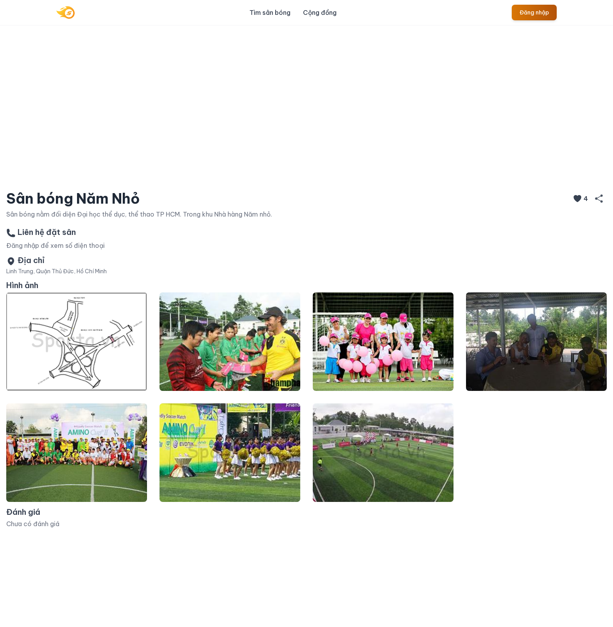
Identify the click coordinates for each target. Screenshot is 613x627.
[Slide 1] (278, 172)
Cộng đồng (320, 12)
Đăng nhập (534, 12)
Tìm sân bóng (269, 12)
